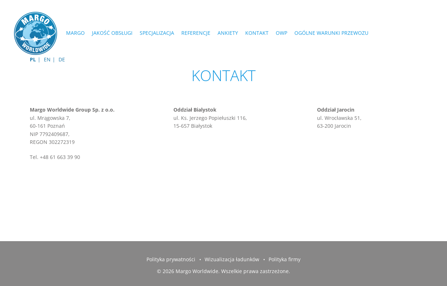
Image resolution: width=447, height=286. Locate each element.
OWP (281, 32)
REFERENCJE (195, 32)
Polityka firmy (285, 259)
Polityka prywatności (170, 259)
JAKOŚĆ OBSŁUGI (112, 32)
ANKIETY (228, 32)
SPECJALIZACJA (157, 32)
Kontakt (257, 32)
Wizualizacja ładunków (232, 259)
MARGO (75, 32)
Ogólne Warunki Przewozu (331, 32)
